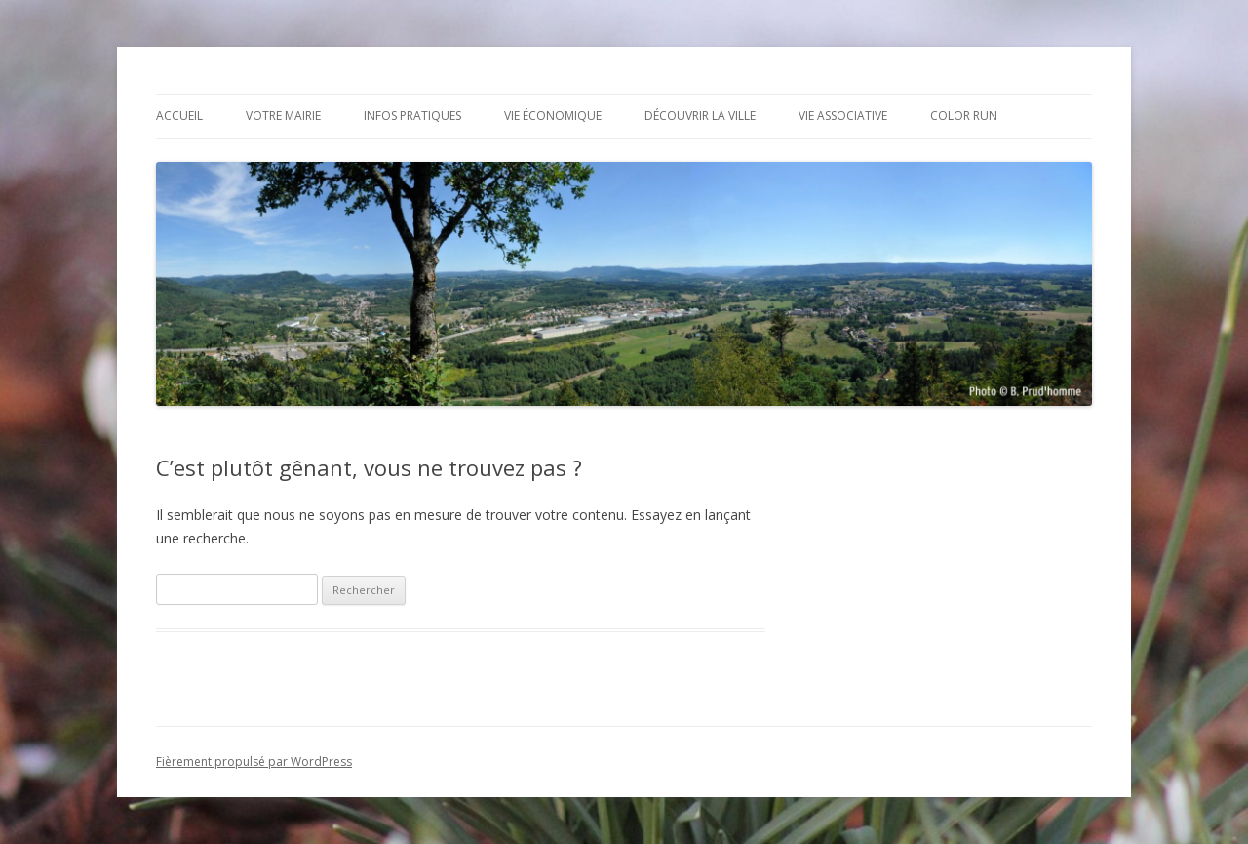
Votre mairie (283, 115)
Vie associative (843, 115)
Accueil (179, 115)
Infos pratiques (412, 115)
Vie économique (553, 115)
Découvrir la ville (700, 115)
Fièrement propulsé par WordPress (254, 761)
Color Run (963, 115)
